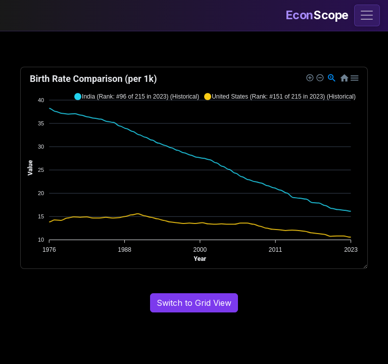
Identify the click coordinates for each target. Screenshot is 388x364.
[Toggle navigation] (367, 15)
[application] (194, 167)
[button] (136, 96)
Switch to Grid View (194, 303)
